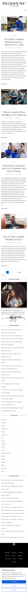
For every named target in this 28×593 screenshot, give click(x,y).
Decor (2, 438)
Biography (3, 422)
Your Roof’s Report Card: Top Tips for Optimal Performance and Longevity (12, 481)
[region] (14, 580)
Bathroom (3, 419)
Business (3, 425)
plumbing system (18, 74)
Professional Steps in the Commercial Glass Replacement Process (11, 355)
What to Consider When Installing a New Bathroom (14, 113)
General (3, 450)
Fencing (3, 441)
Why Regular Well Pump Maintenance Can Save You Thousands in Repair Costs (12, 409)
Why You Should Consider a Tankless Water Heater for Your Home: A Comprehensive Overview (13, 515)
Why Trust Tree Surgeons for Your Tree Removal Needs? (12, 533)
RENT (2, 465)
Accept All (14, 581)
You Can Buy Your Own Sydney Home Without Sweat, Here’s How (11, 503)
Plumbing (14, 35)
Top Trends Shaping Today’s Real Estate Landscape (10, 385)
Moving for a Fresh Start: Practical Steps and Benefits (11, 361)
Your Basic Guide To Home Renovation (10, 498)
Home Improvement (6, 453)
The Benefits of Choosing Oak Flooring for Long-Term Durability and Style (12, 397)
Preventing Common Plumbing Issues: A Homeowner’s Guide (14, 42)
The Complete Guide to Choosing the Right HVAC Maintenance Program (12, 349)
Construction (4, 435)
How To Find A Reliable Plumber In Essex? (14, 238)
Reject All (14, 589)
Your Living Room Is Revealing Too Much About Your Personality (12, 487)
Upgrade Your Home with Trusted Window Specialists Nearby (11, 373)
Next (19, 272)
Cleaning (3, 432)
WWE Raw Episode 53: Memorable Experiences (12, 507)
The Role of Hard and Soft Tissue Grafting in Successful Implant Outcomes (11, 403)
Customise (14, 585)
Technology (4, 468)
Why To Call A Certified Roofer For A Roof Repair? (13, 537)
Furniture (3, 444)
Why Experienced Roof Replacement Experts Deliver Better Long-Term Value (11, 331)
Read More (4, 84)
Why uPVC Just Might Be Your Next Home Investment (10, 527)
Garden (3, 447)
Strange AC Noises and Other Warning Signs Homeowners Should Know (11, 343)
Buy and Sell (8, 558)
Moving (3, 459)
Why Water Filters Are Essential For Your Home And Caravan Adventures (12, 521)
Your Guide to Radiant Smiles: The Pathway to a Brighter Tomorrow (12, 494)
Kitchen (3, 456)
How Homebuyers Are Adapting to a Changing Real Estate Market (12, 391)
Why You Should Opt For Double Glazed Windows (12, 510)
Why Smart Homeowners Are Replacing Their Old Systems (12, 379)
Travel (2, 471)
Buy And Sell (4, 428)
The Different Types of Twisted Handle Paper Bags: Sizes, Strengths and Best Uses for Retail (12, 337)
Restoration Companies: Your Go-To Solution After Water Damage (14, 168)
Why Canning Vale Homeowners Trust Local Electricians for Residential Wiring (11, 367)
